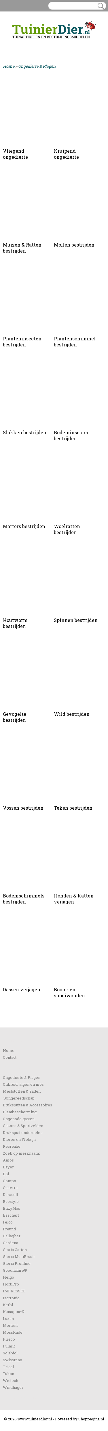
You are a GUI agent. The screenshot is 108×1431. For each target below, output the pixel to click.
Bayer (8, 1167)
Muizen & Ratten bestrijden (22, 248)
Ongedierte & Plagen (37, 66)
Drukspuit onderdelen (23, 1132)
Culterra (10, 1187)
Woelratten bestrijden (67, 529)
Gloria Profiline (17, 1263)
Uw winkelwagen (85, 43)
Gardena (10, 1242)
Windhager (13, 1387)
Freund (9, 1229)
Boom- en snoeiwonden (69, 992)
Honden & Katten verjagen (74, 899)
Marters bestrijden (24, 526)
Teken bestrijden (73, 808)
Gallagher (11, 1235)
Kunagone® (13, 1311)
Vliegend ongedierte (15, 154)
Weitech (10, 1380)
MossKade (12, 1332)
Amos (8, 1160)
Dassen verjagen (21, 989)
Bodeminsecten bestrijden (72, 435)
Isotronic (11, 1297)
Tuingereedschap (19, 1098)
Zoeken (99, 6)
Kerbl (8, 1304)
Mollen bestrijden (74, 245)
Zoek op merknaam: (21, 1153)
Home (8, 66)
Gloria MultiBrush (19, 1256)
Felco (8, 1222)
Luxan (8, 1318)
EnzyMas (11, 1208)
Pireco (9, 1339)
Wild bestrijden (72, 714)
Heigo (8, 1277)
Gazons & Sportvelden (23, 1125)
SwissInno (12, 1359)
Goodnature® (15, 1270)
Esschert (11, 1215)
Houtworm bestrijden (15, 623)
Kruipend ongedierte (66, 154)
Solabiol (10, 1353)
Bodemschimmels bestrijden (23, 899)
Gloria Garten (15, 1249)
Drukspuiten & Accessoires (27, 1105)
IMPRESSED (14, 1291)
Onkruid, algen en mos (23, 1084)
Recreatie (11, 1146)
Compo (9, 1180)
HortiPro (11, 1284)
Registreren (32, 43)
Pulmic (9, 1346)
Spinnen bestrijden (76, 620)
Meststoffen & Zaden (22, 1091)
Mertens (10, 1325)
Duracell (10, 1194)
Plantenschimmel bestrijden (75, 342)
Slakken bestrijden (24, 432)
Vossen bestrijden (23, 808)
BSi (6, 1173)
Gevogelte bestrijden (14, 717)
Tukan (8, 1373)
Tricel (8, 1366)
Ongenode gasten (19, 1118)
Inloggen (11, 43)
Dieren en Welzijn (19, 1139)
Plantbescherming (20, 1111)
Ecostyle (11, 1201)
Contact (9, 1057)
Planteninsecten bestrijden (22, 342)
